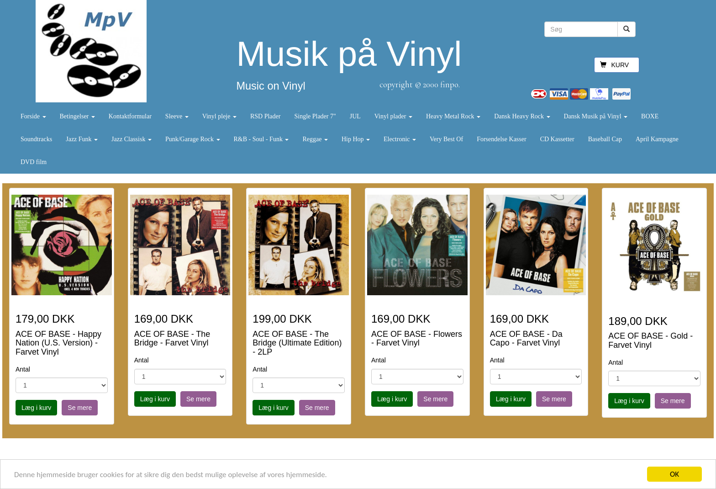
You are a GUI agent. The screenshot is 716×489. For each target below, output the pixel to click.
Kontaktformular (130, 116)
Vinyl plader (393, 116)
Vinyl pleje (219, 116)
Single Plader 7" (315, 116)
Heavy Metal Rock (453, 116)
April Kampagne (657, 139)
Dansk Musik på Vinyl (596, 116)
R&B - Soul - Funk (261, 139)
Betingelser (77, 116)
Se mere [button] (80, 407)
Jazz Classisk (131, 139)
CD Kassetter (557, 139)
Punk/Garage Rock (192, 139)
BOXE (649, 116)
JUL (355, 116)
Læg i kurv (36, 407)
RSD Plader (265, 116)
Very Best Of (446, 139)
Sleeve (177, 116)
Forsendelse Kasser (501, 139)
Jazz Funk (82, 139)
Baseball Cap (605, 139)
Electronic (400, 139)
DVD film (34, 162)
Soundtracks (36, 139)
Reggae (314, 139)
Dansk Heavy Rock (522, 116)
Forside (33, 116)
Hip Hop (356, 139)
